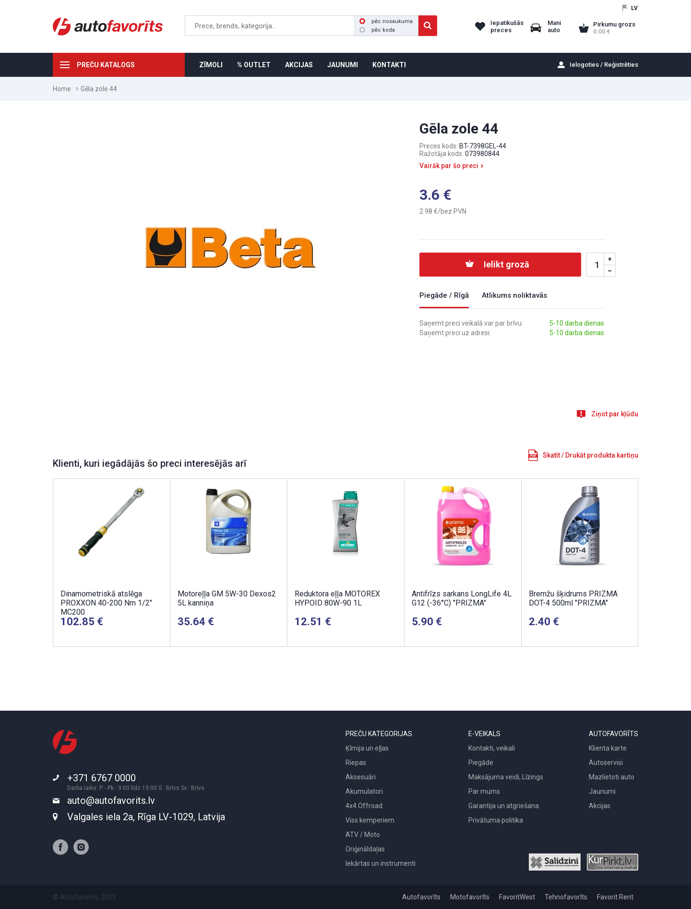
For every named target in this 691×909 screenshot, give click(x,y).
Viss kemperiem (370, 820)
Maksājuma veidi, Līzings (505, 777)
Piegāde (480, 762)
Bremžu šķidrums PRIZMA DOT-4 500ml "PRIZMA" (573, 598)
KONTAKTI (389, 65)
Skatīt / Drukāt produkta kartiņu (590, 455)
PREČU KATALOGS (106, 65)
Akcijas (599, 806)
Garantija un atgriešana (503, 806)
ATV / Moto (363, 834)
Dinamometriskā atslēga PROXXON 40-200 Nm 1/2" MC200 (106, 603)
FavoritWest (517, 897)
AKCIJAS (299, 65)
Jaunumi (602, 791)
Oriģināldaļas (365, 849)
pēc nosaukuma (386, 21)
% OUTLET (254, 65)
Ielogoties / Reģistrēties (604, 64)
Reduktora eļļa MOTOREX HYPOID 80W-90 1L (337, 598)
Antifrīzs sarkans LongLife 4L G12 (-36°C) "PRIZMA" (462, 598)
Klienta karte (608, 748)
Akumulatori (364, 791)
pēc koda (377, 30)
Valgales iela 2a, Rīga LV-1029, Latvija (146, 817)
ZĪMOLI (211, 65)
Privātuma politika (495, 820)
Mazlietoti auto (611, 777)
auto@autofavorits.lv (111, 800)
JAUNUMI (342, 65)
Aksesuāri (361, 777)
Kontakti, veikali (491, 748)
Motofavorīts (469, 897)
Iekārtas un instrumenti (381, 863)
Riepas (356, 762)
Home (62, 89)
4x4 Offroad (364, 806)
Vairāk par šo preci (448, 166)
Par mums (484, 791)
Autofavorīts (421, 897)
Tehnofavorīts (566, 897)
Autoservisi (606, 762)
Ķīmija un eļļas (367, 748)
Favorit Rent (615, 897)
